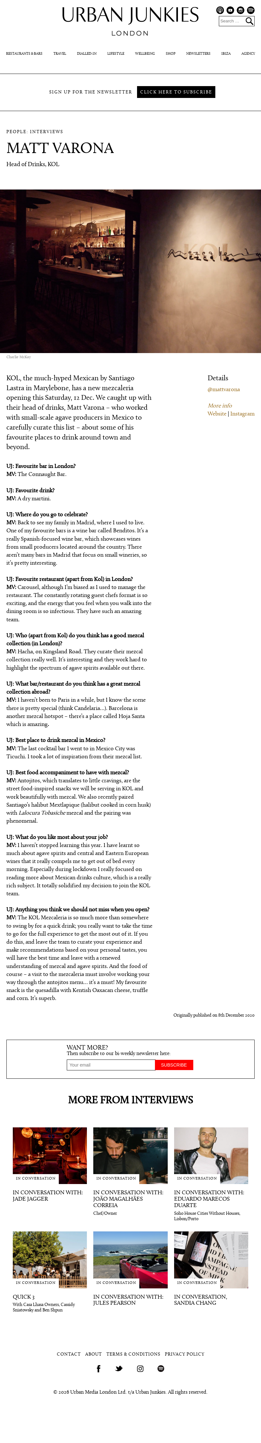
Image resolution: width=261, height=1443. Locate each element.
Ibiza (226, 54)
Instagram (242, 414)
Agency (248, 54)
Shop (170, 54)
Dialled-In (86, 54)
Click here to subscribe (176, 92)
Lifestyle (115, 54)
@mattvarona (224, 390)
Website (217, 414)
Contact (69, 1354)
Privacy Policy (184, 1354)
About (93, 1354)
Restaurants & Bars (24, 54)
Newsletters (198, 54)
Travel (59, 54)
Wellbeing (145, 54)
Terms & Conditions (133, 1354)
